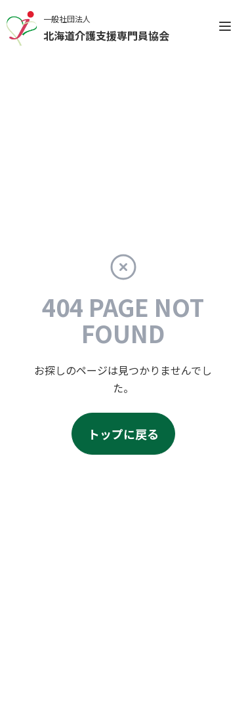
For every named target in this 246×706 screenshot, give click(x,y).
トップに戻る (123, 433)
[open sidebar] (225, 26)
